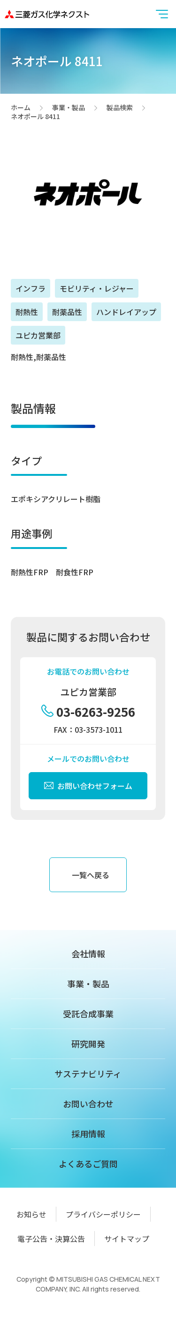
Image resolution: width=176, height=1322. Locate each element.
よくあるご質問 (88, 1163)
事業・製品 (68, 108)
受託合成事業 (88, 1013)
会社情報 (88, 953)
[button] (162, 14)
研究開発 (88, 1043)
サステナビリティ (88, 1073)
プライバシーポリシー (103, 1214)
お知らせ (31, 1214)
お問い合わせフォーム (88, 785)
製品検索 (120, 108)
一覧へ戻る (90, 874)
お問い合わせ (88, 1103)
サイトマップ (126, 1238)
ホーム (21, 108)
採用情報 (88, 1133)
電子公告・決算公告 (51, 1238)
